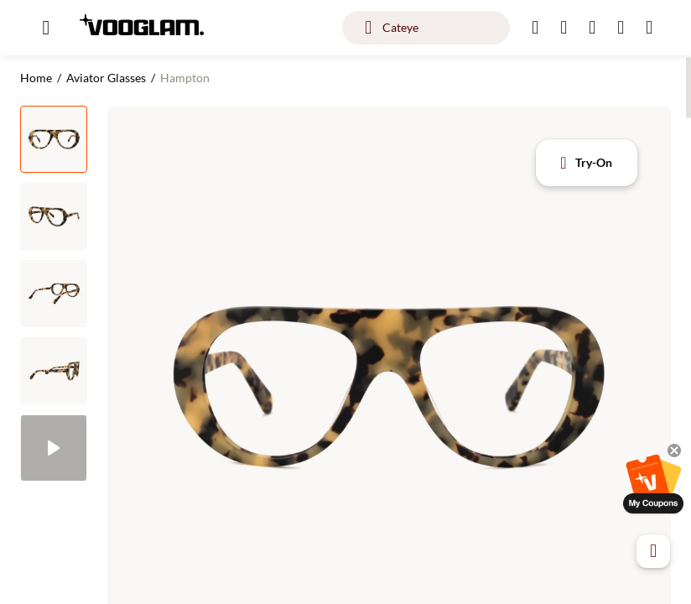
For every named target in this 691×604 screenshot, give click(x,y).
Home (36, 77)
